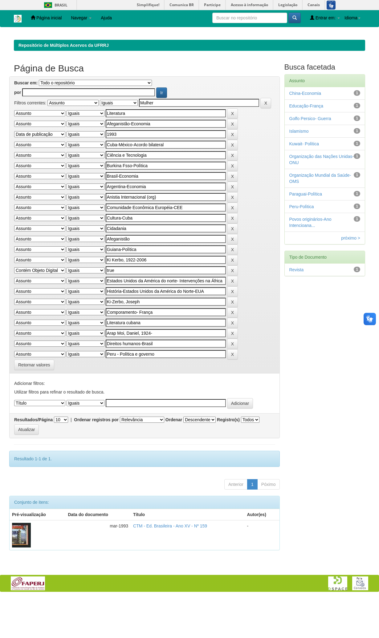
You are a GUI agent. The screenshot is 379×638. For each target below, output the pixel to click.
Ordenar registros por (96, 459)
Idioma (352, 17)
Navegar (81, 17)
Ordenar (173, 459)
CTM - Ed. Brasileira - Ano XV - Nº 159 (170, 565)
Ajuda (106, 17)
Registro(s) (228, 459)
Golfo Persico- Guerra (310, 158)
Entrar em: (325, 17)
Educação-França (306, 145)
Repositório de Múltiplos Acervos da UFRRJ (63, 85)
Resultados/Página (33, 459)
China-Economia (305, 133)
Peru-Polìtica (301, 246)
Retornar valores (34, 404)
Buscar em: (26, 122)
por (17, 132)
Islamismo (299, 171)
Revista (296, 309)
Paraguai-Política (305, 234)
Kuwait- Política (304, 183)
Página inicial (46, 17)
